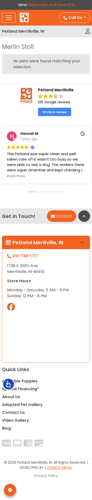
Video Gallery (15, 420)
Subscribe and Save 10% (51, 5)
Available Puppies (20, 381)
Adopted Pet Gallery (22, 404)
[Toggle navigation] (9, 18)
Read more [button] (16, 176)
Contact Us (13, 412)
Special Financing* (20, 389)
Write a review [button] (55, 112)
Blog (6, 428)
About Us (11, 397)
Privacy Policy (46, 475)
